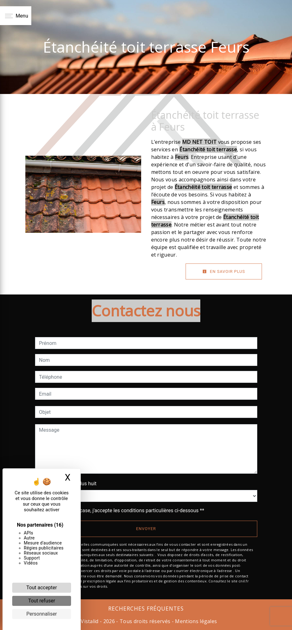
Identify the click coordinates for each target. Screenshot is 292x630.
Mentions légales (195, 621)
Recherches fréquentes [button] (146, 608)
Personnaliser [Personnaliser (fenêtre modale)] (41, 614)
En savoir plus (223, 271)
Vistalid (90, 621)
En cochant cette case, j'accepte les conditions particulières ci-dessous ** (122, 510)
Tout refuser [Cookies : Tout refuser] (41, 601)
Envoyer (146, 528)
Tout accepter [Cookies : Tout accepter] (41, 588)
